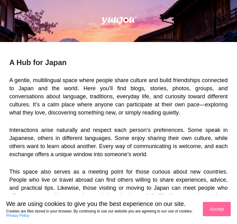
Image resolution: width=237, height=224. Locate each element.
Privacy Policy (18, 215)
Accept (217, 209)
